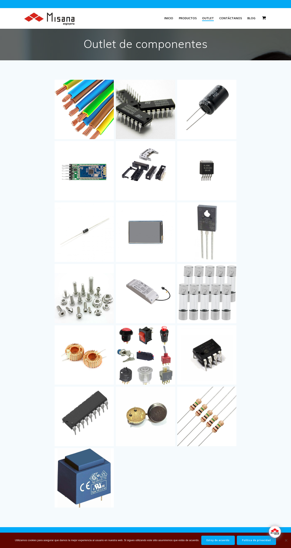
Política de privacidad (256, 540)
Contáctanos (230, 18)
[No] (286, 540)
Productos (188, 18)
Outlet (208, 18)
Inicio (168, 18)
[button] (84, 109)
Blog (251, 18)
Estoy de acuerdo (218, 540)
